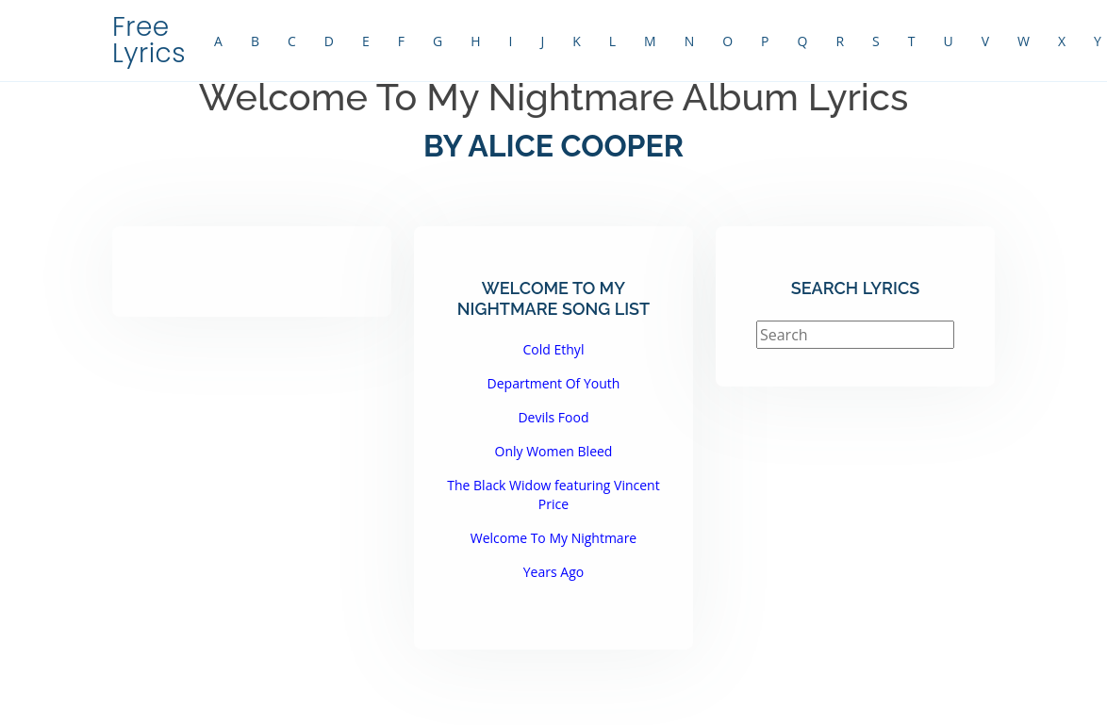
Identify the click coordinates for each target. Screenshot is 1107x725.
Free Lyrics (149, 40)
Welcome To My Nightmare (554, 538)
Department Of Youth (553, 383)
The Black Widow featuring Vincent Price (553, 494)
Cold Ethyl (554, 349)
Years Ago (553, 572)
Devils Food (553, 417)
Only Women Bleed (554, 451)
